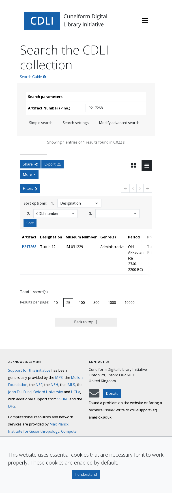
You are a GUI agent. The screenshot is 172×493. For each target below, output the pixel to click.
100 (82, 302)
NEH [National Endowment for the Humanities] (54, 384)
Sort (30, 222)
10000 (130, 302)
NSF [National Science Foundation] (39, 384)
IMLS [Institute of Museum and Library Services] (71, 384)
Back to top (86, 321)
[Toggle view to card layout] (133, 165)
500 (96, 302)
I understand (86, 474)
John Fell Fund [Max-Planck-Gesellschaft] (20, 391)
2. (28, 213)
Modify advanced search (119, 122)
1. (52, 203)
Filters (30, 188)
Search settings (76, 122)
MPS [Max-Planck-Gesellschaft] (59, 377)
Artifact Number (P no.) (49, 108)
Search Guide (33, 76)
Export (52, 164)
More (28, 174)
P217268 (29, 246)
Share (30, 164)
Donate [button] (112, 393)
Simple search (40, 122)
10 (56, 302)
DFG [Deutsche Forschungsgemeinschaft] (11, 406)
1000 (112, 302)
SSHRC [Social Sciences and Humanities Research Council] (63, 399)
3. (90, 213)
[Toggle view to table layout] (147, 165)
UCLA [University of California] (75, 391)
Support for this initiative (29, 370)
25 (68, 302)
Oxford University (48, 391)
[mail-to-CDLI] (94, 395)
